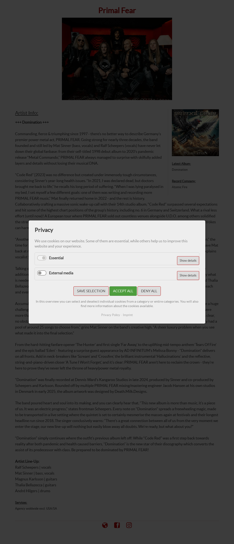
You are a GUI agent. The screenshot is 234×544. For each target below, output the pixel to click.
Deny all (149, 291)
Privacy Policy (110, 315)
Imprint (128, 315)
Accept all (123, 291)
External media (61, 273)
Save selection (91, 291)
